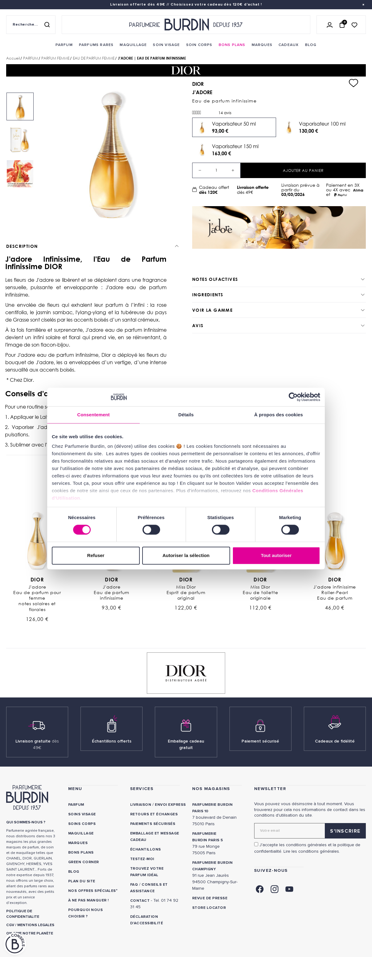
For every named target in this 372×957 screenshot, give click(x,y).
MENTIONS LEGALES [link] (35, 925)
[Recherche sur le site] (31, 24)
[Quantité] (216, 170)
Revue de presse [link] (209, 898)
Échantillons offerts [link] (111, 741)
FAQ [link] (134, 884)
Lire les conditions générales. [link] (311, 851)
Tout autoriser (276, 555)
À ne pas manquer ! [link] (88, 900)
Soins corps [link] (82, 824)
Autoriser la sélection (186, 555)
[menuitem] (64, 45)
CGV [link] (10, 925)
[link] (64, 45)
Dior (37, 579)
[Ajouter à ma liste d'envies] (353, 83)
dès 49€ (257, 189)
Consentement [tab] (93, 414)
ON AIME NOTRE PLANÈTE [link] (29, 933)
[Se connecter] (329, 24)
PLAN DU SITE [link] (81, 881)
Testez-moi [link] (142, 859)
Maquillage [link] (81, 833)
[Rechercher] (46, 24)
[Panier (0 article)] (342, 24)
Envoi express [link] (170, 804)
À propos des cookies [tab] (278, 414)
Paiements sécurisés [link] (152, 824)
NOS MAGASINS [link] (211, 788)
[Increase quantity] (233, 170)
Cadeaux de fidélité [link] (335, 741)
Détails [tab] (186, 414)
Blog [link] (73, 871)
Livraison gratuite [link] (37, 744)
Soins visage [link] (82, 814)
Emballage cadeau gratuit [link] (186, 744)
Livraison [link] (140, 804)
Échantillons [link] (145, 849)
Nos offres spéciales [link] (92, 890)
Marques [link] (78, 843)
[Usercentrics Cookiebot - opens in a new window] (293, 397)
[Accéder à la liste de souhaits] (354, 24)
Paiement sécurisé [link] (260, 741)
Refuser (96, 555)
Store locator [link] (209, 907)
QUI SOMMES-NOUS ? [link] (25, 822)
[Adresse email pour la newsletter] (310, 830)
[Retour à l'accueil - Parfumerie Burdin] (186, 24)
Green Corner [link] (83, 862)
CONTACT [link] (140, 900)
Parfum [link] (76, 804)
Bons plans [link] (81, 852)
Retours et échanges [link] (154, 814)
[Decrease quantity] (200, 170)
